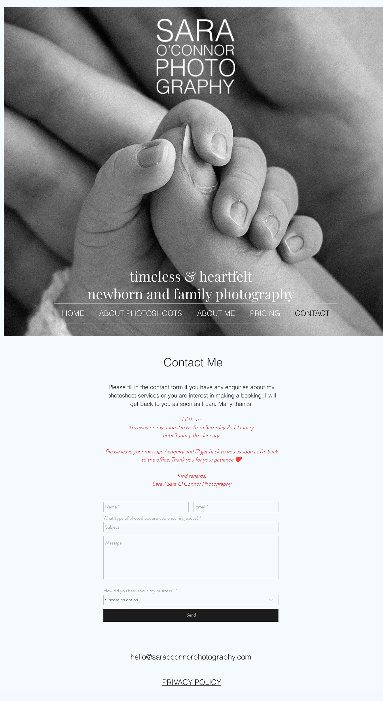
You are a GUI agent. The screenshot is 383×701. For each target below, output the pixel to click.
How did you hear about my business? (138, 590)
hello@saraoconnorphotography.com (190, 657)
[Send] (190, 615)
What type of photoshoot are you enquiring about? (151, 518)
